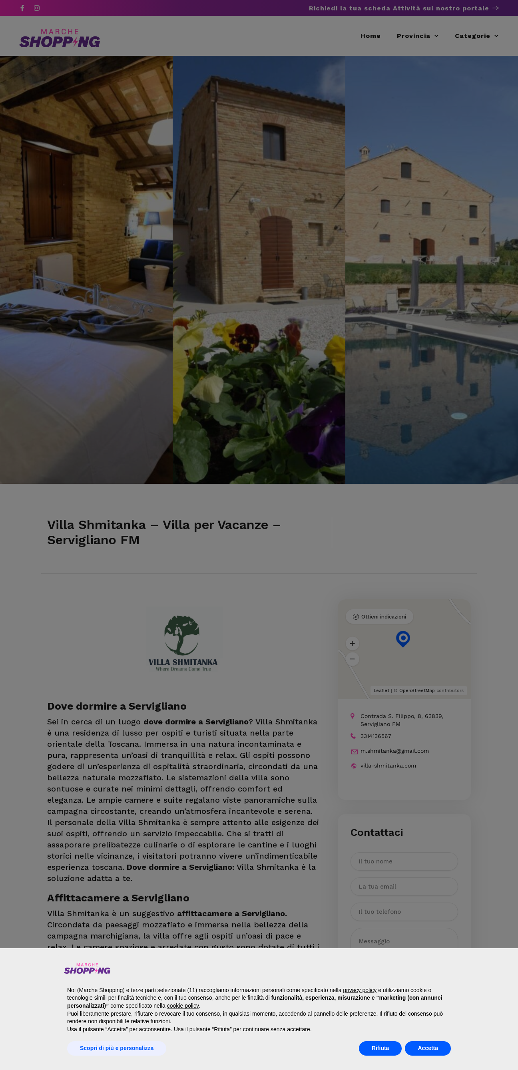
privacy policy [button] (360, 990)
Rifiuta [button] (380, 1048)
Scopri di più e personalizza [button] (116, 1048)
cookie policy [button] (183, 1005)
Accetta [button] (428, 1048)
